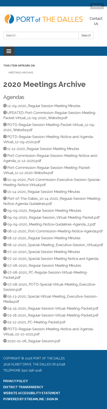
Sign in (52, 399)
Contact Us (96, 21)
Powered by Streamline (23, 399)
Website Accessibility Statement (31, 393)
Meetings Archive (21, 72)
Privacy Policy (15, 381)
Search (86, 35)
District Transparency (23, 387)
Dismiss (97, 6)
